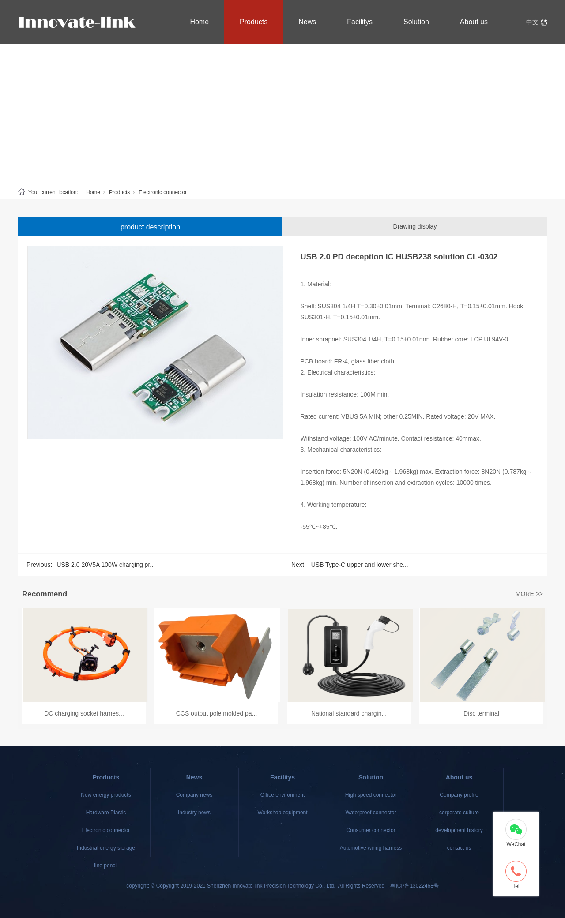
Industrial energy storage (106, 848)
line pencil (105, 865)
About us (474, 22)
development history (458, 830)
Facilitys (360, 22)
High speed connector (371, 795)
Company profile (459, 795)
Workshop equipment (282, 812)
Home (199, 22)
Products (253, 22)
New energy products (106, 795)
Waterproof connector (371, 812)
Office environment (282, 795)
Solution (416, 22)
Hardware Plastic (106, 812)
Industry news (194, 812)
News (307, 22)
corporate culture (459, 812)
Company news (194, 795)
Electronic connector (163, 192)
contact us (459, 848)
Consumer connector (370, 830)
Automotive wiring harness (371, 848)
